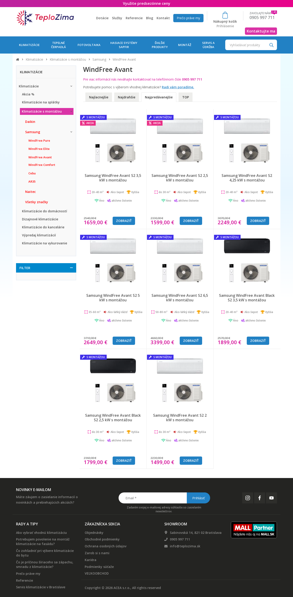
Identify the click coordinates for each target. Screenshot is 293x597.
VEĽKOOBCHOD (97, 573)
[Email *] (164, 497)
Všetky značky (36, 202)
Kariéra (90, 560)
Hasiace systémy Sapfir (123, 45)
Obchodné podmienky (102, 539)
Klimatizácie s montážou (68, 59)
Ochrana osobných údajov (105, 546)
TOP (185, 97)
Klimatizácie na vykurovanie (44, 243)
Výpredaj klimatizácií (39, 235)
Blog (149, 18)
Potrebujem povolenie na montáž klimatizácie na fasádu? (43, 541)
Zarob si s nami (97, 553)
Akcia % (28, 94)
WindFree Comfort (41, 165)
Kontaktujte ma (261, 31)
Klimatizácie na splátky (41, 102)
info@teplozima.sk (185, 546)
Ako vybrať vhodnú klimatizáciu (41, 532)
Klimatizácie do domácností (44, 211)
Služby (117, 18)
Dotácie (102, 18)
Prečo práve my (188, 18)
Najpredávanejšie (159, 97)
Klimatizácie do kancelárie (43, 227)
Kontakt (163, 18)
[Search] (271, 44)
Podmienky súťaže (99, 567)
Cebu (32, 173)
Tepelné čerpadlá (58, 45)
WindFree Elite (39, 149)
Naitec (30, 191)
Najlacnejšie (98, 97)
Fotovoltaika (89, 45)
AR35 (31, 181)
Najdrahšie (126, 97)
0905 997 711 (180, 539)
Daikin (30, 121)
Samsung (99, 59)
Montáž (184, 45)
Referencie (134, 18)
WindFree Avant (40, 157)
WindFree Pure (39, 140)
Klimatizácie (29, 45)
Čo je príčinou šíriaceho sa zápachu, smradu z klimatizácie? (44, 564)
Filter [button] (24, 267)
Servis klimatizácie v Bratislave (40, 587)
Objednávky (94, 532)
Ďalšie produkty (160, 45)
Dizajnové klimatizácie (40, 219)
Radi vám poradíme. (178, 87)
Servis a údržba (208, 45)
